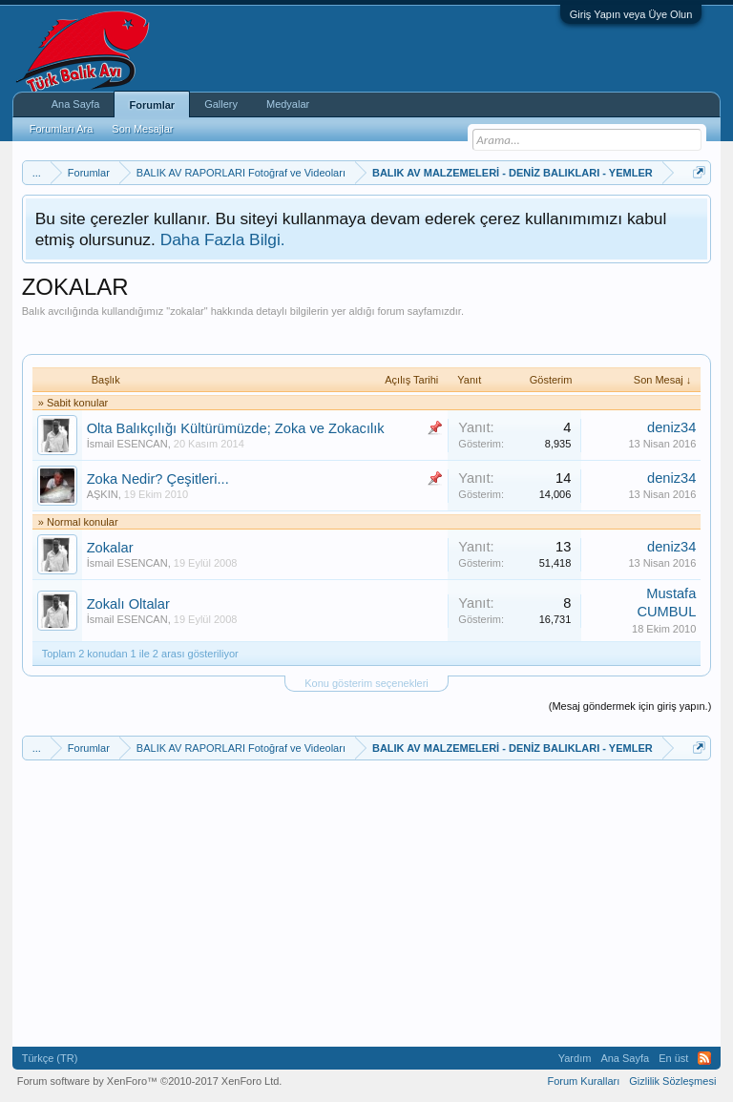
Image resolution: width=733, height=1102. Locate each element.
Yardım (575, 1058)
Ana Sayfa (76, 104)
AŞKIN (102, 494)
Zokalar (110, 547)
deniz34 (671, 427)
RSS (704, 1058)
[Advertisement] (369, 325)
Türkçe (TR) (50, 1058)
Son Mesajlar (142, 129)
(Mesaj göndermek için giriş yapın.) (630, 706)
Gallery (221, 104)
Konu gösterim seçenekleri (366, 683)
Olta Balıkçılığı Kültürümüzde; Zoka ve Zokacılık (236, 428)
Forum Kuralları (583, 1081)
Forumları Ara (62, 129)
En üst (673, 1058)
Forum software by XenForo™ (150, 1081)
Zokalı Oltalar (128, 604)
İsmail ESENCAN (127, 443)
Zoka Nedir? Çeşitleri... (158, 479)
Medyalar (287, 104)
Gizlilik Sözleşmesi (672, 1081)
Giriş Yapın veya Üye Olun (631, 14)
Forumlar (152, 105)
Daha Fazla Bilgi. (222, 239)
